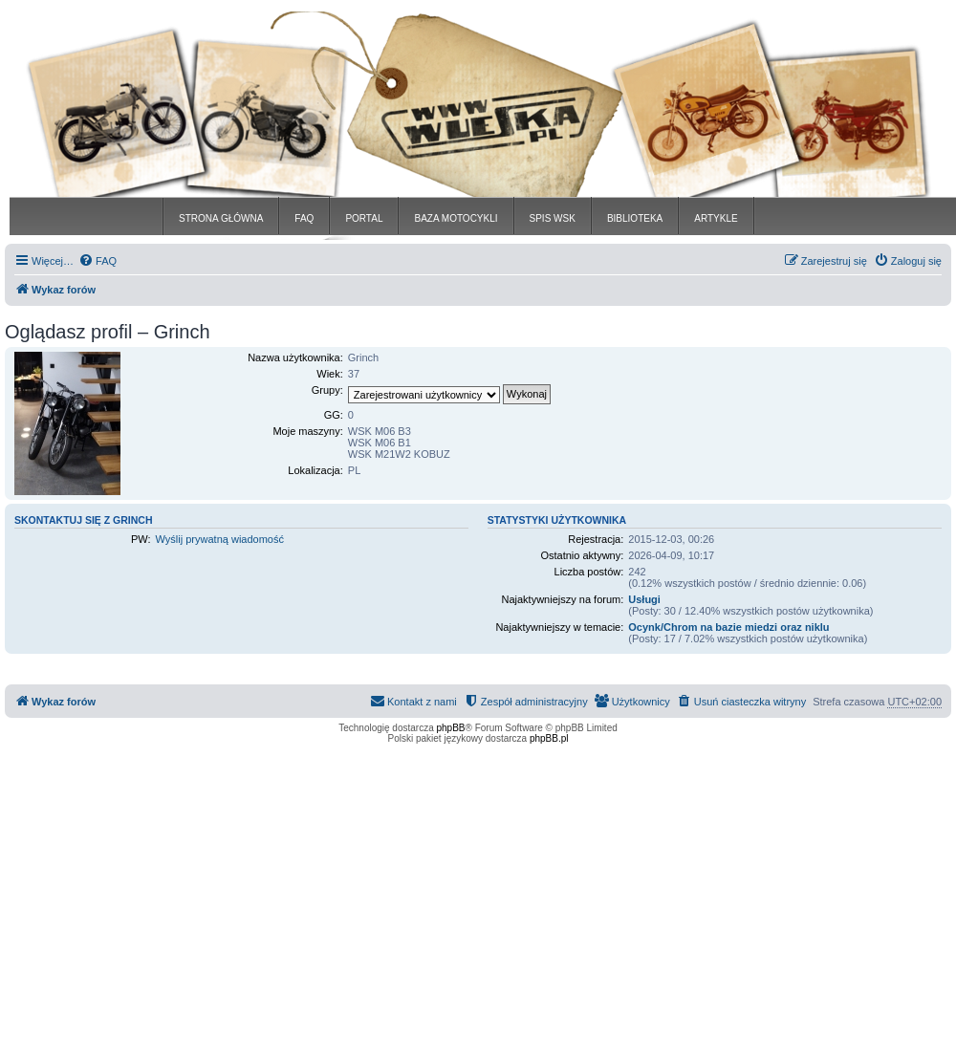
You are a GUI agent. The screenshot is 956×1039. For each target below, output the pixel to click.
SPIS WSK (553, 218)
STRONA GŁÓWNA (221, 218)
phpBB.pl (549, 738)
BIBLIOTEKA (635, 218)
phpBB (451, 728)
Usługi (644, 599)
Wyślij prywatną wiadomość (220, 539)
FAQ (304, 218)
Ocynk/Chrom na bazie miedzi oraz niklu (728, 627)
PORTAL (363, 218)
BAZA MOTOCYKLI (455, 218)
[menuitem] (97, 260)
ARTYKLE (715, 218)
